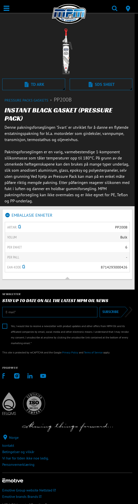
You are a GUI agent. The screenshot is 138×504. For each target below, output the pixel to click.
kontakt (8, 445)
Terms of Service (93, 352)
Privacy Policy (70, 352)
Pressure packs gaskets (29, 100)
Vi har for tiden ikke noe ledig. (25, 458)
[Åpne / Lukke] (6, 8)
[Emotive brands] (67, 496)
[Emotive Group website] (67, 490)
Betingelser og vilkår (18, 451)
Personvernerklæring (18, 464)
